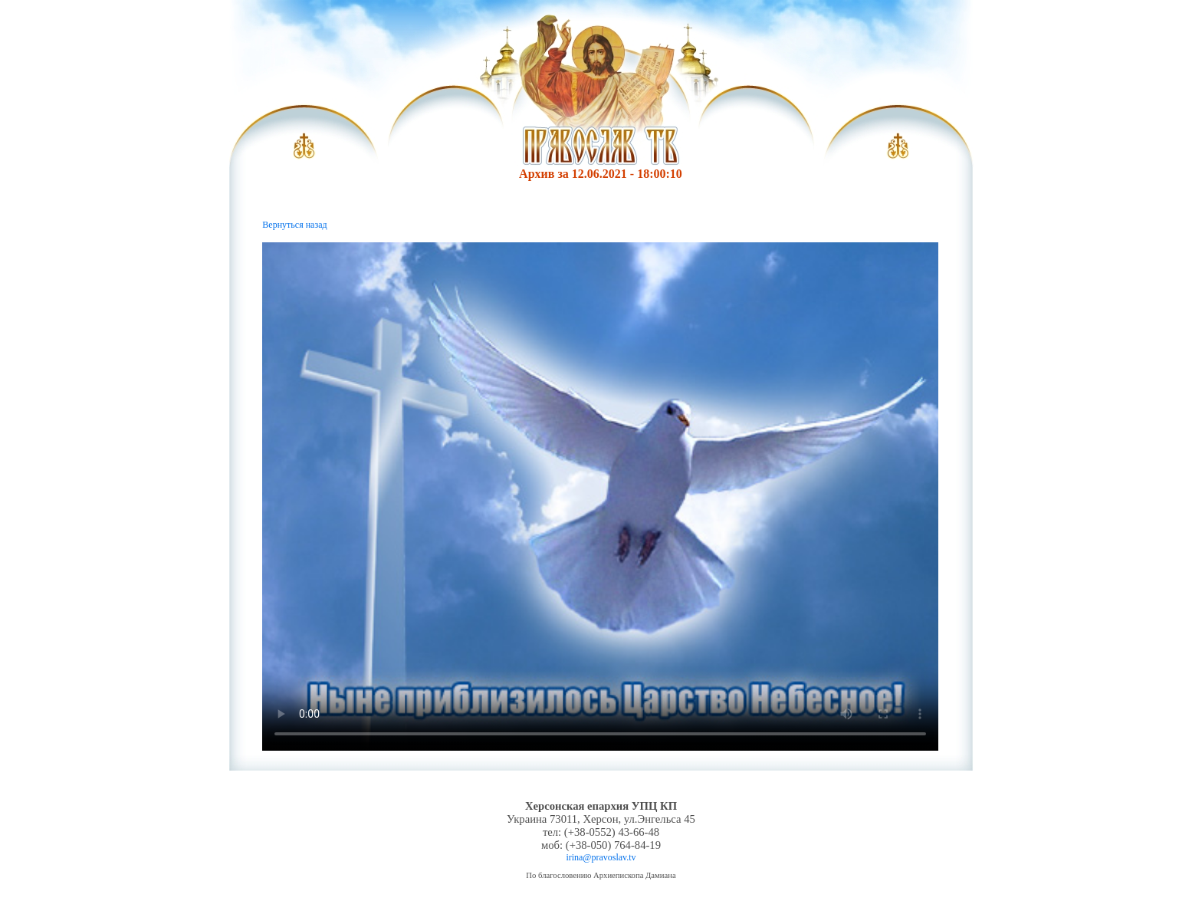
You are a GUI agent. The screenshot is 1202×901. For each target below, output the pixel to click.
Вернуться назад (294, 224)
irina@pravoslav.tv (600, 857)
